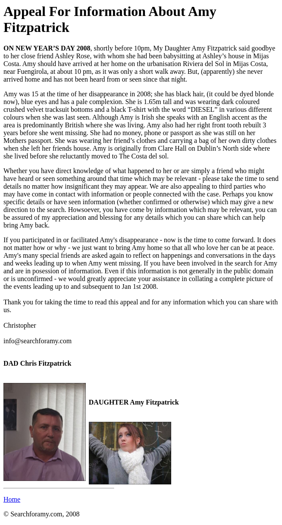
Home (11, 499)
